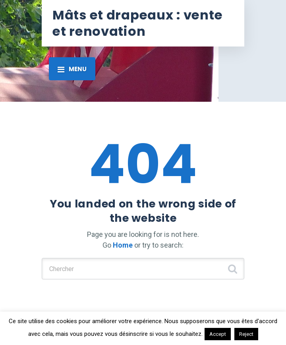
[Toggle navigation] (72, 68)
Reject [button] (246, 334)
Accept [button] (217, 334)
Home (123, 245)
